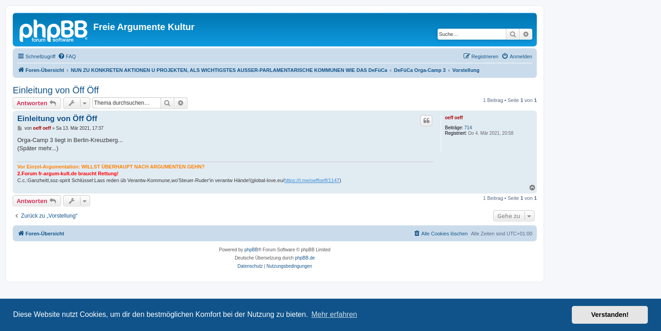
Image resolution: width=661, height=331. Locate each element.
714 (468, 127)
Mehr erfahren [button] (334, 314)
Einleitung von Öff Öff (56, 90)
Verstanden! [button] (610, 314)
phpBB (251, 249)
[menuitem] (67, 56)
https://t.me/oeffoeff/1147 (311, 180)
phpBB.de (305, 257)
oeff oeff (454, 117)
